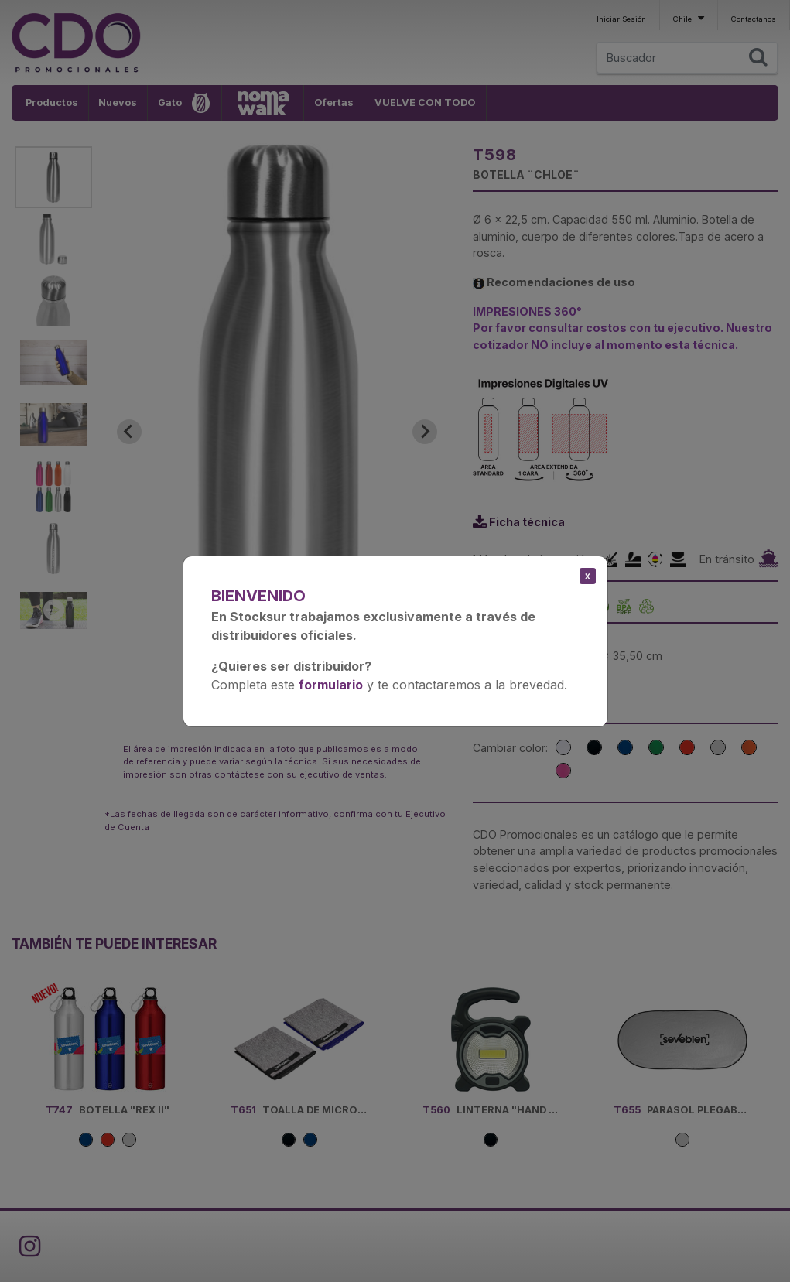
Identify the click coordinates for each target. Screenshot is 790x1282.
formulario (331, 684)
